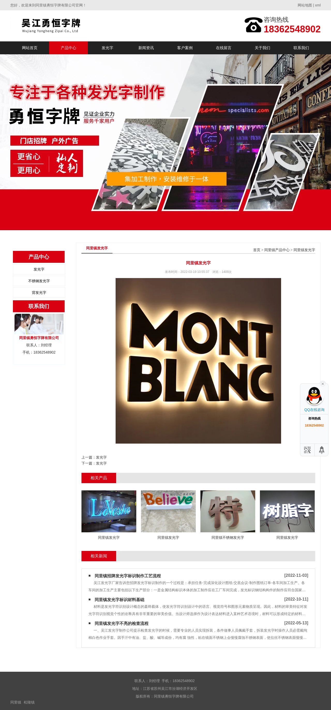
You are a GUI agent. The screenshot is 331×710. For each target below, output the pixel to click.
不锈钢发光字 (39, 281)
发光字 (107, 48)
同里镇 (15, 702)
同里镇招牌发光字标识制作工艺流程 (128, 576)
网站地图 (305, 5)
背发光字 (39, 292)
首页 (256, 250)
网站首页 (29, 48)
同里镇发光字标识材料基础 (119, 599)
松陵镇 (29, 702)
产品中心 (68, 48)
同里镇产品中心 (277, 250)
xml (318, 5)
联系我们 (301, 48)
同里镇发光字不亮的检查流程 (121, 623)
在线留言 (223, 48)
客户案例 (185, 48)
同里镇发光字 (304, 250)
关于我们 (262, 48)
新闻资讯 (146, 48)
